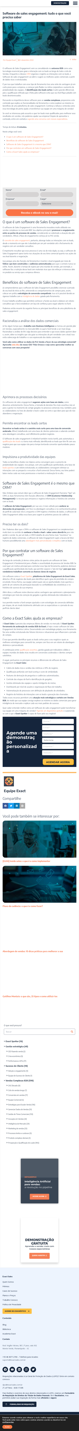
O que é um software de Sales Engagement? (24, 137)
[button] (5, 806)
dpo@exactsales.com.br (12, 1385)
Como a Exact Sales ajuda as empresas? (22, 152)
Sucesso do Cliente (15, 1066)
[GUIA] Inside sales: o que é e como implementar (26, 861)
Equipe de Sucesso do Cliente (19, 1076)
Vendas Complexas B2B (17, 1080)
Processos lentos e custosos (18, 1133)
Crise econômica (14, 1056)
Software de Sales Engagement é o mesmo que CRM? (28, 144)
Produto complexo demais (18, 1138)
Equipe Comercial (14, 1100)
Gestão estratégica (15, 1046)
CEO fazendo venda (15, 1051)
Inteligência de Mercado (17, 1124)
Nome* (9, 190)
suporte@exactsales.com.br (14, 1360)
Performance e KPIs (15, 1061)
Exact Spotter (12, 1041)
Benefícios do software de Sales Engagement (25, 140)
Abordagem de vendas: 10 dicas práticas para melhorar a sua (33, 951)
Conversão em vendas (16, 1095)
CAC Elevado (13, 1085)
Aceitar (7, 1427)
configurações (8, 1422)
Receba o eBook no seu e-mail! (39, 212)
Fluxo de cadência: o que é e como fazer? (23, 906)
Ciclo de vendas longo (16, 1090)
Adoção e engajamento (17, 1071)
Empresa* (10, 199)
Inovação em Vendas (16, 1119)
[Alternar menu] (75, 3)
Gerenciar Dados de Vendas (18, 1109)
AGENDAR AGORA (58, 762)
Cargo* (43, 199)
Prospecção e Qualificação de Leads (21, 1143)
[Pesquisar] (72, 1032)
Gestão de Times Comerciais (18, 1114)
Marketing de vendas (16, 1128)
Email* (43, 190)
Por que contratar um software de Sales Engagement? (28, 148)
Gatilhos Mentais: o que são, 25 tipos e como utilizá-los (30, 996)
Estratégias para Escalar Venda (19, 1105)
